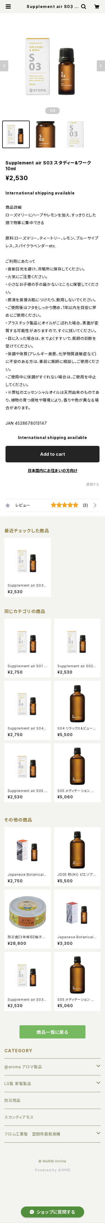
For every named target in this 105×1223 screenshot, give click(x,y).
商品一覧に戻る (52, 1032)
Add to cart (52, 454)
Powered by (52, 1170)
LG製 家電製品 (17, 1083)
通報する (93, 484)
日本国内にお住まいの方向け (52, 470)
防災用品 (12, 1100)
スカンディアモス (19, 1117)
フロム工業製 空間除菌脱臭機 (32, 1134)
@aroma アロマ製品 (23, 1066)
